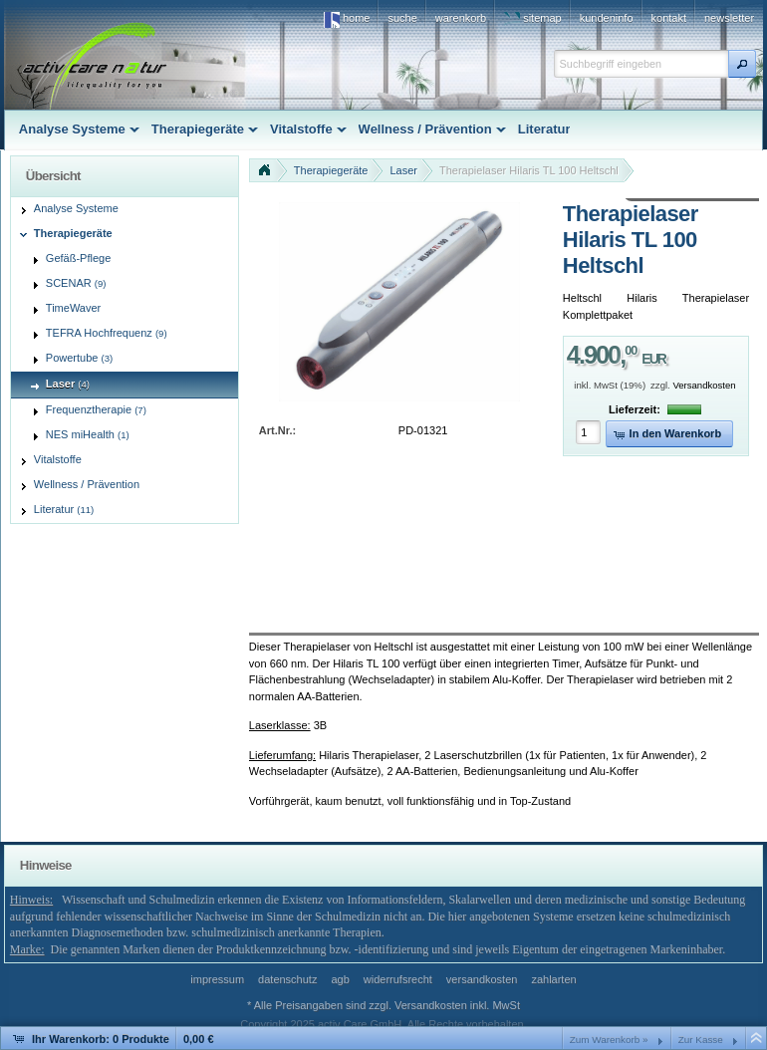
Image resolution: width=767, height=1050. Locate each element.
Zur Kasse (700, 1039)
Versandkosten (703, 385)
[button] (742, 64)
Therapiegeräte (331, 170)
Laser (403, 170)
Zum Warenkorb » (609, 1039)
